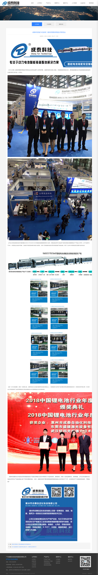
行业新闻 (49, 24)
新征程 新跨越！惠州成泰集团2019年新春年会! (21, 544)
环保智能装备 (47, 563)
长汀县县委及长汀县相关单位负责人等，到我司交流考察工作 (24, 546)
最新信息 (61, 24)
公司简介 (39, 3)
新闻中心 (57, 3)
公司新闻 (37, 24)
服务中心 (65, 3)
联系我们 (91, 3)
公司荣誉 (34, 565)
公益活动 (82, 3)
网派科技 (90, 573)
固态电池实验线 (47, 565)
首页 (32, 3)
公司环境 (34, 563)
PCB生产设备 (47, 559)
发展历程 (34, 561)
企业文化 (34, 566)
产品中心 (48, 3)
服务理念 (70, 559)
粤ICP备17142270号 (30, 573)
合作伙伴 (70, 561)
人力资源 (74, 3)
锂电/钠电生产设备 (48, 561)
